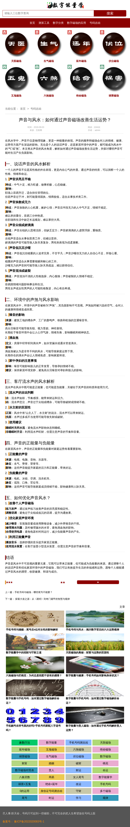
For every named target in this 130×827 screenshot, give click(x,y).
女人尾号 (78, 777)
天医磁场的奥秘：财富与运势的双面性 (87, 652)
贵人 (51, 770)
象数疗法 (24, 742)
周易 (51, 777)
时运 (51, 797)
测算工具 (44, 22)
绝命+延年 (51, 784)
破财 (78, 763)
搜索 (110, 13)
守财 (78, 791)
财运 (78, 770)
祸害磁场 (24, 756)
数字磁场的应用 (77, 22)
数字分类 (58, 22)
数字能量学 (105, 777)
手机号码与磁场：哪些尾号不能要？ (33, 592)
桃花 (105, 763)
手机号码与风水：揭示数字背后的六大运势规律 (92, 629)
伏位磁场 (78, 756)
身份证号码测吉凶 (51, 791)
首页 (32, 22)
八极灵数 (24, 777)
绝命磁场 (105, 749)
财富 (24, 763)
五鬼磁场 (51, 749)
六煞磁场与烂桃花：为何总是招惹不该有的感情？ (34, 675)
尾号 (24, 797)
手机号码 (105, 784)
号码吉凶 (95, 22)
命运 (105, 770)
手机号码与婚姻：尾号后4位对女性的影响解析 (32, 629)
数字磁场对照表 (24, 770)
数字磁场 (105, 756)
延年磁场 (24, 749)
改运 (78, 784)
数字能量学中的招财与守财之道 (23, 652)
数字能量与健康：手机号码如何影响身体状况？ (92, 675)
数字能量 (51, 742)
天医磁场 (105, 742)
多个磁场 (105, 791)
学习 (78, 797)
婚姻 (51, 763)
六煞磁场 (78, 749)
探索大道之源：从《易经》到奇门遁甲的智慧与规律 (42, 599)
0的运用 (24, 791)
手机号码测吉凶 (78, 742)
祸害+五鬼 (24, 784)
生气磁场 (51, 756)
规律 (105, 797)
